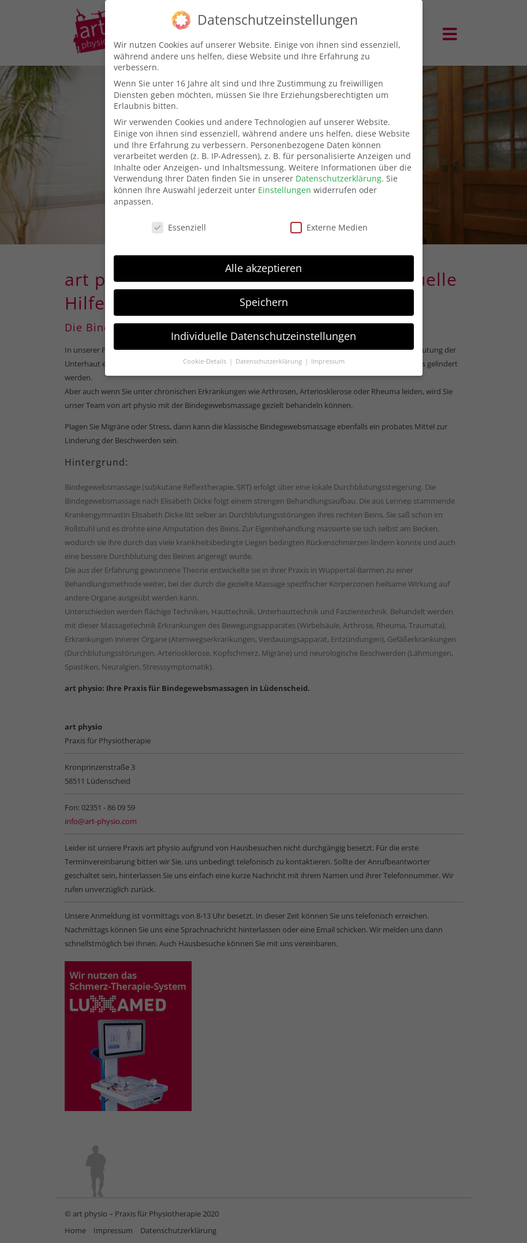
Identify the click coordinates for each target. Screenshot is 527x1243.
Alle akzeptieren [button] (263, 262)
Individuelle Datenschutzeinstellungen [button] (263, 330)
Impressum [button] (328, 355)
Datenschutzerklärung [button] (270, 355)
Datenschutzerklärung (339, 172)
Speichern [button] (264, 296)
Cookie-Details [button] (205, 355)
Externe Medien (329, 221)
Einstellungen (284, 183)
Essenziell (179, 221)
